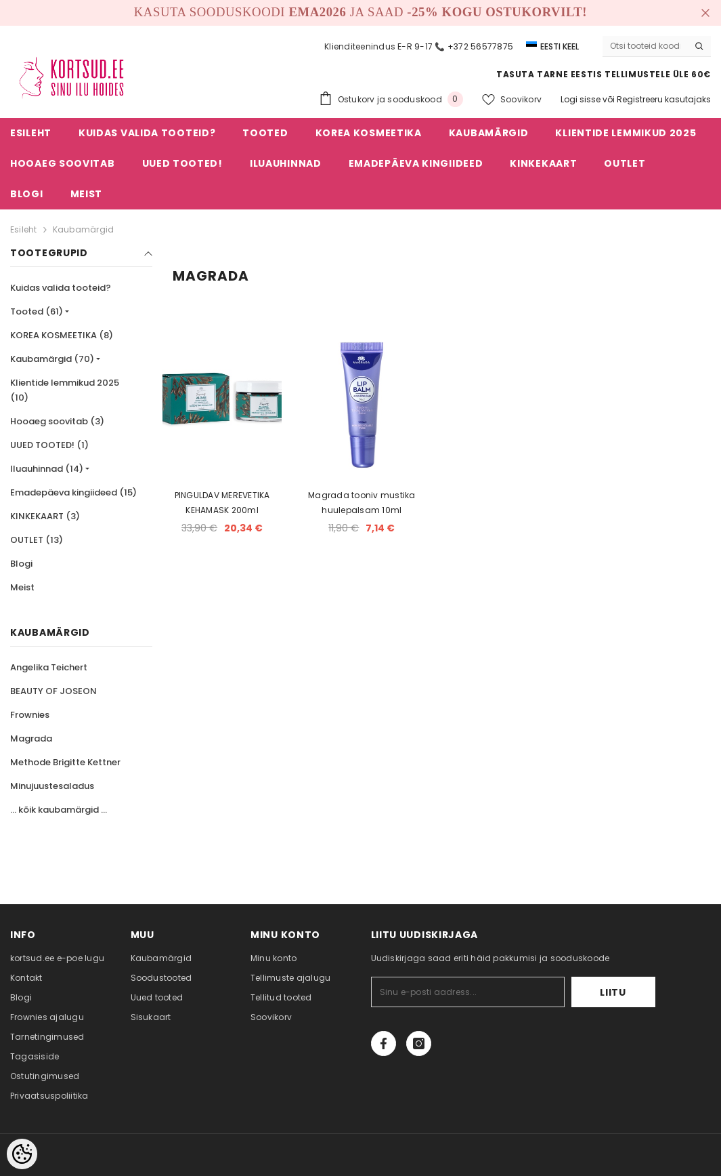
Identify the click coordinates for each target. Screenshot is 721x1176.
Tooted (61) (36, 311)
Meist (22, 587)
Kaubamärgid (83, 229)
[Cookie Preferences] (22, 1154)
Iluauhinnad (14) (46, 468)
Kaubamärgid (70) (52, 358)
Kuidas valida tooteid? (60, 287)
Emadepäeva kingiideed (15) (73, 492)
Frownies (29, 714)
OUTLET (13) (36, 539)
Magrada (31, 738)
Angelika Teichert (48, 667)
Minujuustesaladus (52, 785)
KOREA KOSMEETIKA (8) (61, 335)
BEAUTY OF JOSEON (53, 691)
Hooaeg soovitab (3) (57, 421)
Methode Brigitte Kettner (65, 762)
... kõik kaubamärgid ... (58, 809)
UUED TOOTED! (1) (49, 445)
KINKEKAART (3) (45, 516)
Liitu (613, 992)
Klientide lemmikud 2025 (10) (64, 390)
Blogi (21, 563)
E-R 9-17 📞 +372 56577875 (455, 46)
